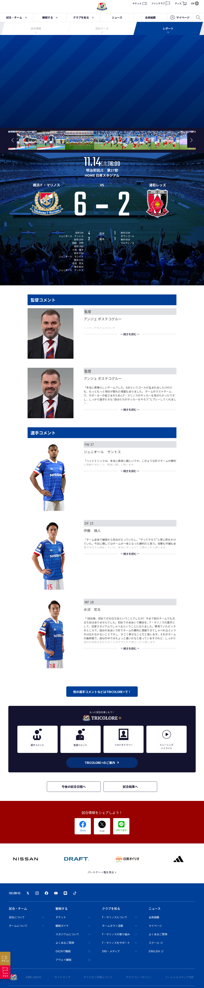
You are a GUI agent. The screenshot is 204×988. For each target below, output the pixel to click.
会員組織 (150, 17)
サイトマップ (62, 977)
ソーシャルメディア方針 (179, 977)
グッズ (181, 3)
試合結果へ (130, 786)
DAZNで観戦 (73, 951)
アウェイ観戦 (73, 960)
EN (195, 3)
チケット (139, 3)
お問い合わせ (33, 977)
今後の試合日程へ (74, 786)
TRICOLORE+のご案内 (102, 762)
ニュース (117, 17)
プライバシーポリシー (139, 977)
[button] (12, 140)
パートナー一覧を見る (102, 872)
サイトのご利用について (98, 977)
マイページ (179, 17)
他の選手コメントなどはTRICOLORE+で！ (102, 691)
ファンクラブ (160, 3)
